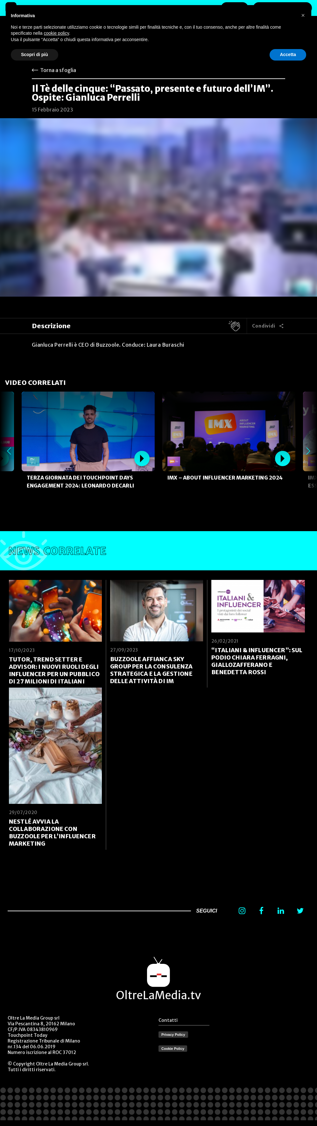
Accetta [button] (288, 54)
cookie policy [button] (56, 33)
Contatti (168, 1020)
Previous (9, 451)
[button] (303, 15)
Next (308, 451)
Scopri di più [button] (34, 54)
